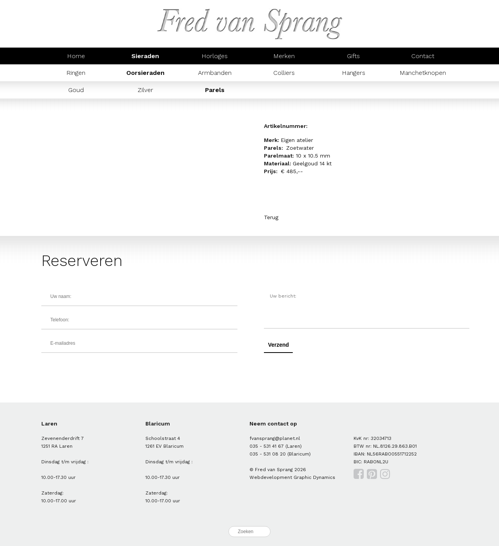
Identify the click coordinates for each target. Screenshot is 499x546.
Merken (284, 56)
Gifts (353, 56)
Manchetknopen (423, 72)
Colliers (284, 72)
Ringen (75, 72)
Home (76, 56)
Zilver (145, 90)
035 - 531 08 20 (268, 454)
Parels (215, 90)
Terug (271, 217)
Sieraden (145, 56)
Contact (422, 56)
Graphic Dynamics (314, 477)
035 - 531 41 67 (267, 446)
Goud (76, 90)
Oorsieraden (145, 72)
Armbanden (215, 72)
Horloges (215, 56)
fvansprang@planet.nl (275, 438)
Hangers (353, 72)
